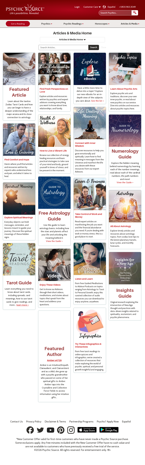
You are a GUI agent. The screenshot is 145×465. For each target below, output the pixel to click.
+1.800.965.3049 (127, 7)
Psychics (46, 23)
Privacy (33, 421)
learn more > (22, 305)
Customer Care (92, 7)
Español (111, 7)
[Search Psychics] (118, 12)
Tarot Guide (19, 282)
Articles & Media (130, 23)
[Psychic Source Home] (25, 14)
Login (77, 7)
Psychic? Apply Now (108, 421)
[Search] (64, 47)
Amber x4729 (54, 360)
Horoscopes (102, 23)
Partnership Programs (81, 421)
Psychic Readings (73, 23)
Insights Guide (125, 293)
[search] (135, 12)
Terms (55, 421)
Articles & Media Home (72, 39)
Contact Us (16, 421)
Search (93, 47)
